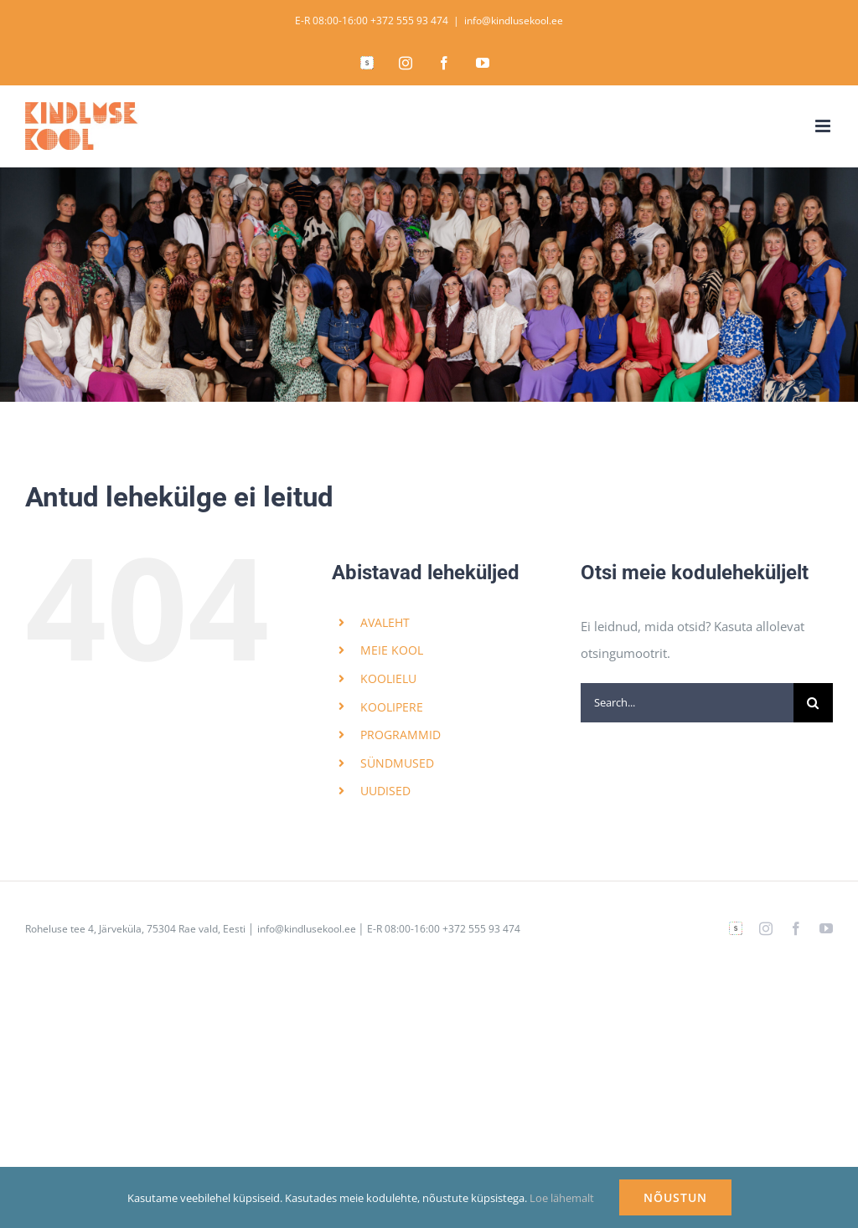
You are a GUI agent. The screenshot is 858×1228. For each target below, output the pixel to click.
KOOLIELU (388, 678)
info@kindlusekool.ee (513, 20)
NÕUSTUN (675, 1197)
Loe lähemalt (562, 1197)
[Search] (813, 702)
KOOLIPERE (391, 707)
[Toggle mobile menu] (824, 126)
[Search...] (687, 702)
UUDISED (385, 791)
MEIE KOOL (391, 650)
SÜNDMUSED (397, 763)
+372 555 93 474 (409, 20)
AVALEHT (385, 622)
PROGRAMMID (400, 734)
